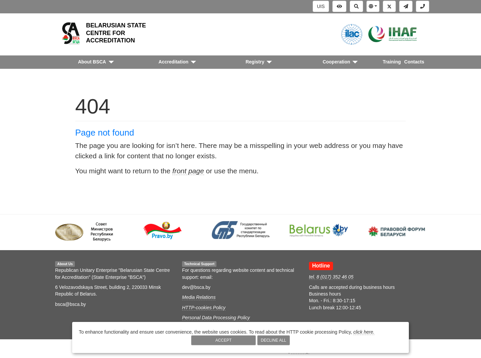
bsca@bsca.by (70, 304)
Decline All (273, 340)
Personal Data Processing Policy (216, 317)
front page (188, 171)
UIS (321, 6)
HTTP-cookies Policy (203, 307)
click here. (363, 332)
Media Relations (198, 297)
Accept (223, 340)
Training (392, 61)
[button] (372, 6)
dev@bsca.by (196, 287)
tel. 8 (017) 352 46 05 (331, 277)
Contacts (414, 61)
